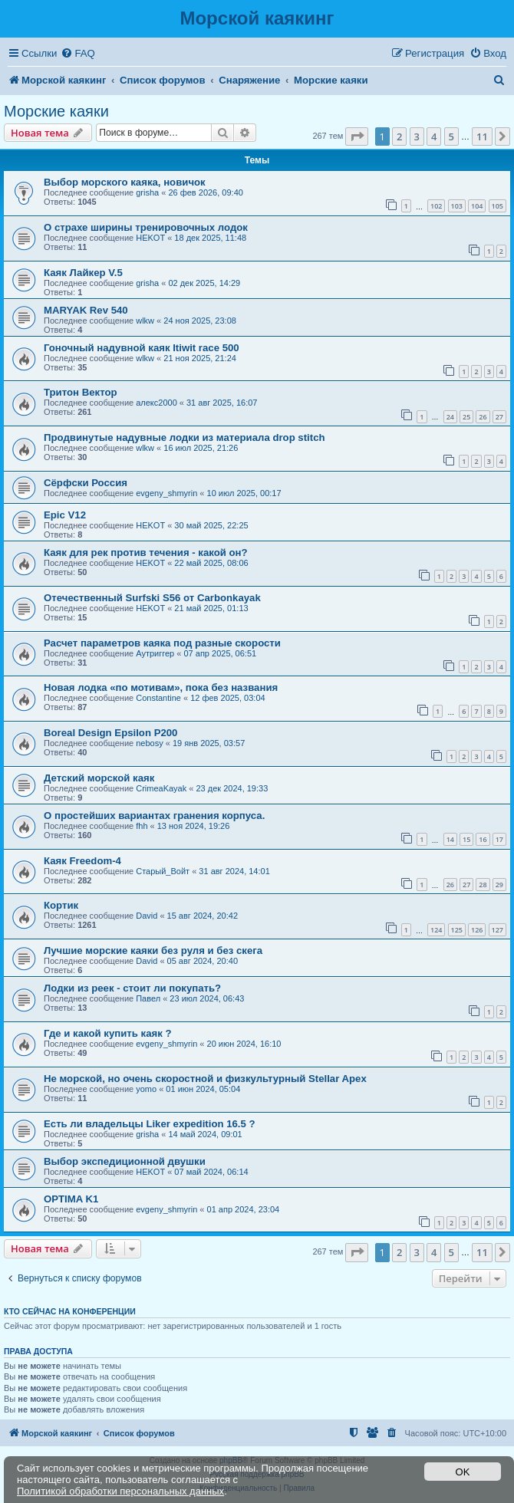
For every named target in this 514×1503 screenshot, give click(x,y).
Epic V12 (65, 515)
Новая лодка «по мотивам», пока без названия (161, 687)
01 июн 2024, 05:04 (203, 1089)
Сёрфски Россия (85, 482)
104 (477, 206)
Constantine (158, 697)
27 (499, 417)
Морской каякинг (257, 18)
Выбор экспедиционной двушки (125, 1161)
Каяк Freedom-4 (82, 861)
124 (436, 930)
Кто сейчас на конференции (70, 1311)
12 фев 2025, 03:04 (227, 697)
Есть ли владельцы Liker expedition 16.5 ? (149, 1124)
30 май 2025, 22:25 (211, 525)
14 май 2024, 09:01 (205, 1134)
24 (450, 417)
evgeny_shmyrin (166, 493)
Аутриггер (155, 653)
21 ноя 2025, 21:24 (199, 358)
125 (457, 930)
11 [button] (482, 136)
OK (463, 1472)
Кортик (61, 905)
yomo (146, 1089)
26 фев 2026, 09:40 (205, 192)
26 (482, 417)
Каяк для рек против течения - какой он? (146, 552)
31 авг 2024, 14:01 (234, 871)
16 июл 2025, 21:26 (200, 447)
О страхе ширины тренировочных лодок (146, 227)
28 (482, 885)
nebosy (149, 743)
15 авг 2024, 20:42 (202, 915)
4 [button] (434, 136)
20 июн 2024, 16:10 (244, 1043)
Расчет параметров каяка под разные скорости (162, 643)
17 (499, 839)
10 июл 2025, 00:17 (244, 493)
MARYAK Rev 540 (86, 310)
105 (497, 206)
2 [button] (399, 136)
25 (466, 417)
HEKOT (150, 237)
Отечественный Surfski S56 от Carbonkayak (152, 598)
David (146, 915)
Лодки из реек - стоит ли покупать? (132, 988)
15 (466, 839)
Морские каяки (56, 111)
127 (497, 930)
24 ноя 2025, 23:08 (199, 320)
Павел (148, 998)
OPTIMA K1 (71, 1199)
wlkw (145, 320)
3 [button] (417, 136)
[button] (356, 136)
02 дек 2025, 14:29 (204, 283)
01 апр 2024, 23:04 (243, 1209)
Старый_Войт (162, 871)
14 (450, 839)
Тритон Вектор (80, 392)
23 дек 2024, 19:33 (232, 788)
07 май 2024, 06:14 (211, 1171)
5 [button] (451, 136)
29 (499, 885)
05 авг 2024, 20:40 (202, 960)
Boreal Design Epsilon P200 (110, 732)
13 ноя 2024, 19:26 (193, 825)
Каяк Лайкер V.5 (83, 272)
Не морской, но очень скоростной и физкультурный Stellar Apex (205, 1078)
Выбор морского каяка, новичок (125, 182)
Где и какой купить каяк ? (108, 1033)
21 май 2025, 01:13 (211, 608)
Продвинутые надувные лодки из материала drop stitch (184, 437)
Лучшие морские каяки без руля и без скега (153, 950)
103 (457, 206)
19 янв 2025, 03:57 (209, 743)
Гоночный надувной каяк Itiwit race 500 (141, 348)
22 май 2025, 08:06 (211, 562)
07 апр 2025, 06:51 (219, 653)
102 (436, 206)
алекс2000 (156, 402)
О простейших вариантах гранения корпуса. (154, 815)
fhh (141, 825)
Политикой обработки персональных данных (120, 1491)
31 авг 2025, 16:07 (221, 402)
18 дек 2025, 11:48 (210, 237)
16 (482, 839)
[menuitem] (77, 53)
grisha (147, 192)
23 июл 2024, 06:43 (207, 998)
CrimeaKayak (161, 788)
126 (477, 930)
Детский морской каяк (99, 778)
